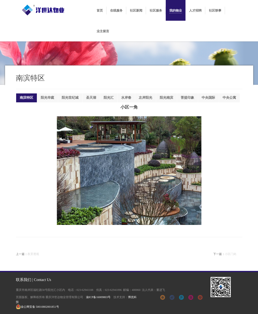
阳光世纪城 (70, 97)
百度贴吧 (190, 297)
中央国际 (208, 97)
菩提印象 (187, 97)
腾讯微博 (181, 297)
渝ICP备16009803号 (98, 297)
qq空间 (162, 297)
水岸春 (126, 97)
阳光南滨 (166, 97)
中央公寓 (229, 97)
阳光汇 (109, 97)
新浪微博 (172, 297)
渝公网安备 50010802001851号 (37, 306)
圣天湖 (91, 97)
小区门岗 (230, 254)
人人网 (200, 297)
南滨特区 (26, 97)
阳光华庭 (47, 97)
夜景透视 (33, 254)
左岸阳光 (145, 97)
